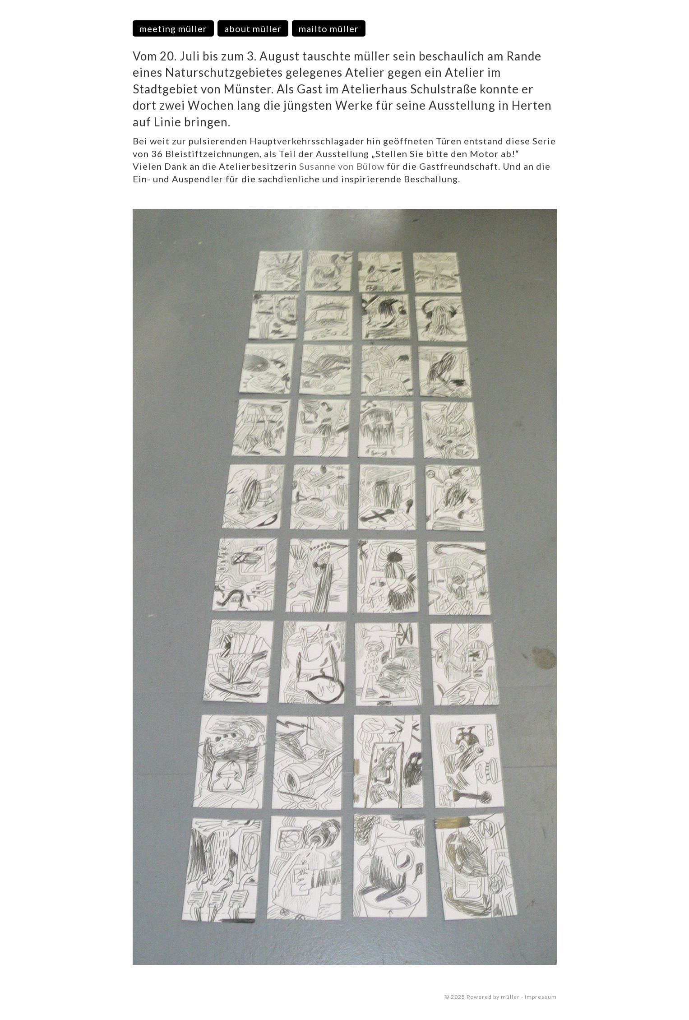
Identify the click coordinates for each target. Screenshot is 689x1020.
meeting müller (173, 28)
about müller (253, 28)
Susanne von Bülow (341, 166)
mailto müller (329, 28)
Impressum (541, 996)
